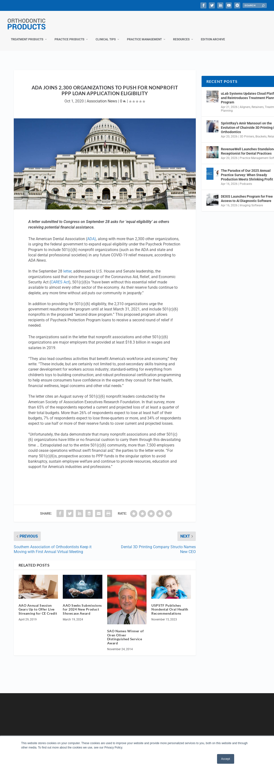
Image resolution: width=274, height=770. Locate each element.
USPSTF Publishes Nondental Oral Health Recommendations (169, 604)
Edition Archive (213, 34)
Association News (102, 96)
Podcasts (246, 179)
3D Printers (247, 131)
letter (67, 266)
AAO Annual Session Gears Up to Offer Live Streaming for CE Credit (38, 604)
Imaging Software (251, 200)
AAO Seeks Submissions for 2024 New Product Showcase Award (82, 604)
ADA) (91, 234)
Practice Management (144, 34)
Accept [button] (225, 759)
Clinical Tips (106, 34)
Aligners (245, 102)
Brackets (261, 131)
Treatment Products (27, 34)
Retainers (258, 102)
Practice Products (69, 34)
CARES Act (60, 277)
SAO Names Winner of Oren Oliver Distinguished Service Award (125, 632)
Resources (181, 34)
